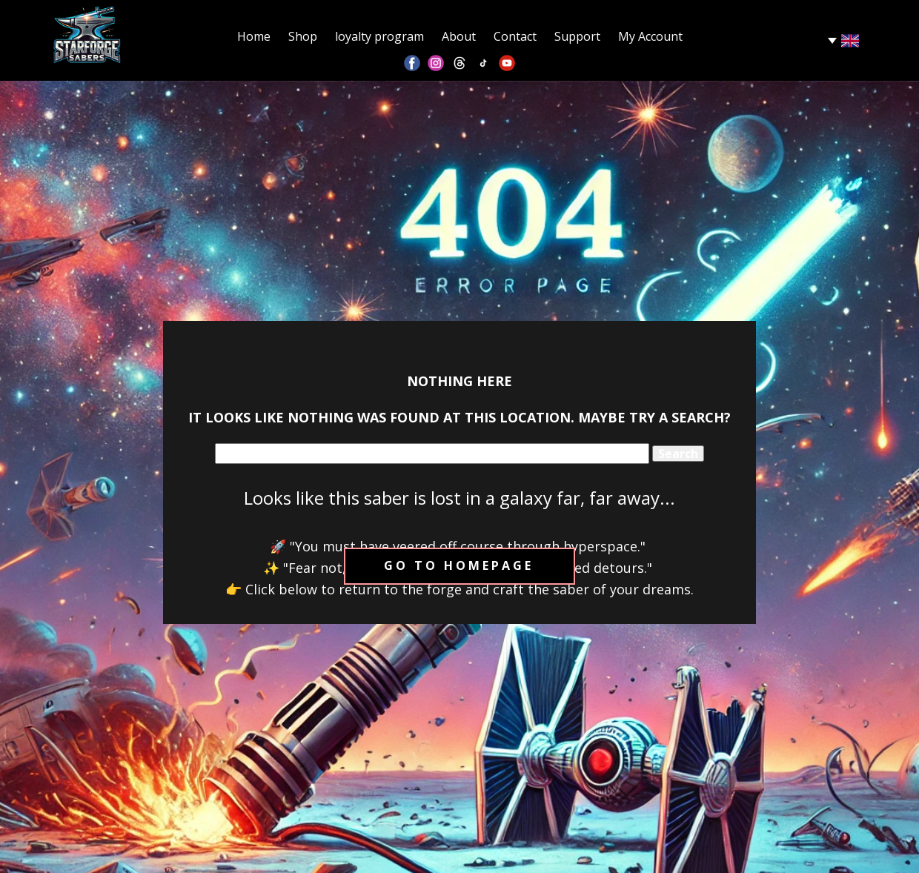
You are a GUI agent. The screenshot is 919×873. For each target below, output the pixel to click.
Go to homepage (459, 565)
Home (254, 36)
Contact (515, 36)
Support (577, 36)
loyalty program (379, 36)
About (459, 36)
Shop (302, 36)
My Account (650, 36)
